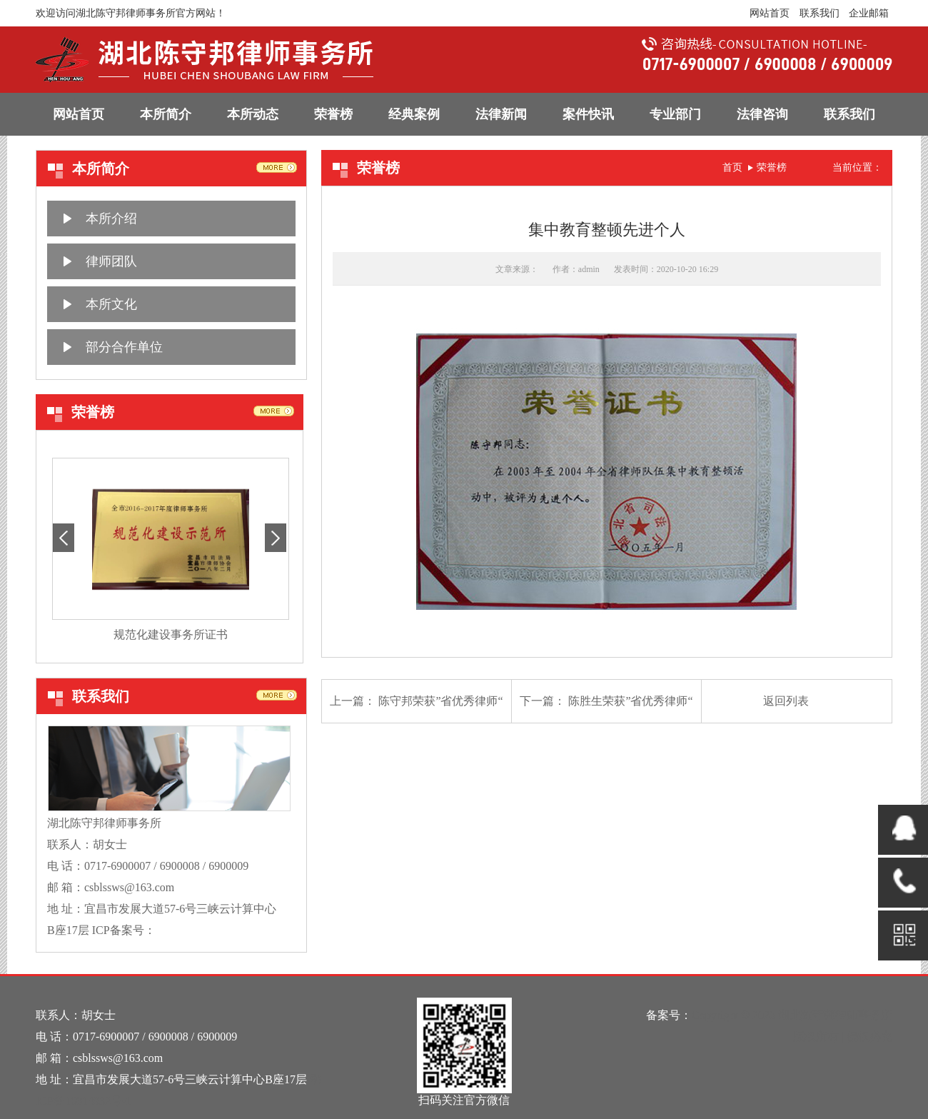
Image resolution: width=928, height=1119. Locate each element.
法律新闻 (501, 114)
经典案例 (414, 114)
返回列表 (786, 701)
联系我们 (819, 13)
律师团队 (111, 261)
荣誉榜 (333, 114)
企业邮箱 (869, 13)
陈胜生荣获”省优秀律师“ (630, 701)
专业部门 (675, 114)
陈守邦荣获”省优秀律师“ (440, 701)
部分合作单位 (124, 347)
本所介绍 (111, 218)
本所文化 (111, 304)
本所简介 (165, 114)
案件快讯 (588, 114)
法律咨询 (762, 114)
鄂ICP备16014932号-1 (209, 930)
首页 (732, 167)
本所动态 (252, 114)
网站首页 (770, 13)
